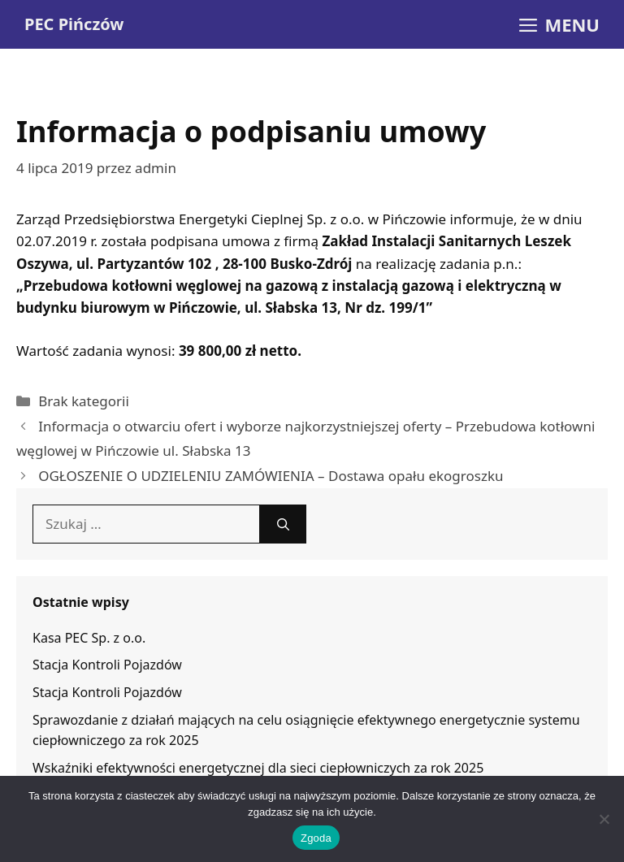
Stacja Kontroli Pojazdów (107, 665)
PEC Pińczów (74, 24)
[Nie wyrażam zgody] (604, 819)
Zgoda (316, 838)
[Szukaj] (283, 524)
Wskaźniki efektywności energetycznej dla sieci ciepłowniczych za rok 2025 (257, 768)
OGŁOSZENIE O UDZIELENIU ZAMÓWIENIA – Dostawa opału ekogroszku (270, 475)
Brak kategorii (83, 401)
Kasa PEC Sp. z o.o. (88, 638)
